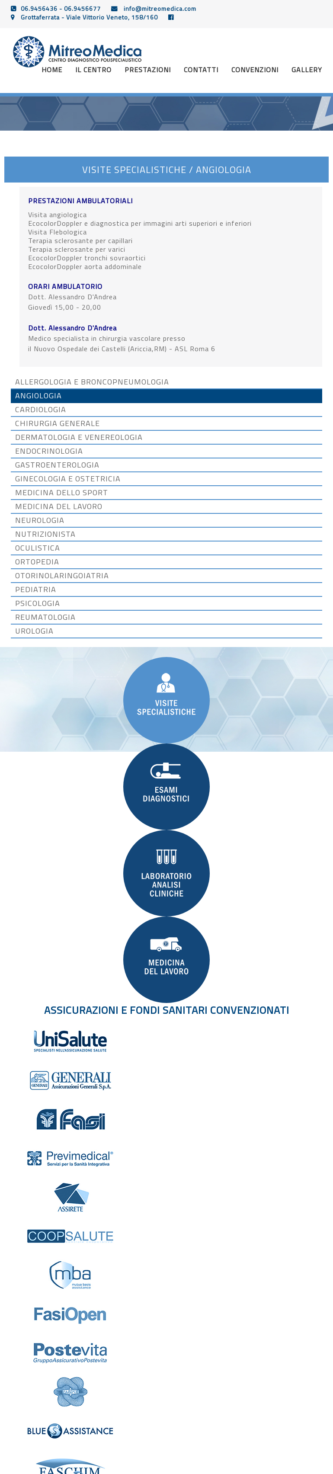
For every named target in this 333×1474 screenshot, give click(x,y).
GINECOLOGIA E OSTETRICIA (68, 478)
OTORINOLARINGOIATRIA (62, 575)
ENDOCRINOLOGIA (49, 451)
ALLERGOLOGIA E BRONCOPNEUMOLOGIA (92, 382)
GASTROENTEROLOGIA (57, 465)
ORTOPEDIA (37, 562)
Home (52, 69)
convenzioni (255, 69)
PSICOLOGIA (37, 603)
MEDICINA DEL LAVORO (58, 506)
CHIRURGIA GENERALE (57, 423)
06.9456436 (39, 8)
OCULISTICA (37, 548)
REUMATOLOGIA (45, 617)
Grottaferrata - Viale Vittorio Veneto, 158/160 (88, 17)
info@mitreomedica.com (159, 8)
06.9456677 (82, 8)
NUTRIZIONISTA (45, 534)
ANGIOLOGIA (38, 395)
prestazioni (148, 69)
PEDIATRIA (35, 589)
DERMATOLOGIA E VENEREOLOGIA (79, 437)
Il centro (93, 69)
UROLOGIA (34, 631)
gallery (306, 69)
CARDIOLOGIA (40, 409)
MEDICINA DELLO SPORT (61, 492)
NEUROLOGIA (39, 520)
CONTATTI (201, 69)
